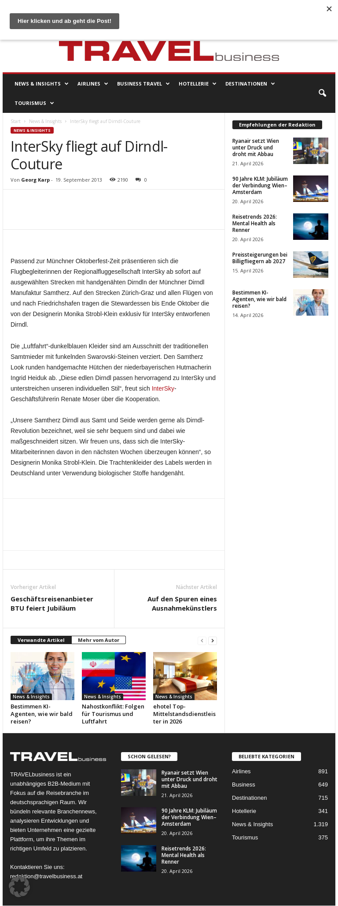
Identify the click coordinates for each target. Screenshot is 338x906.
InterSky (163, 388)
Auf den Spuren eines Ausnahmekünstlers (182, 603)
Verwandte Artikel (41, 640)
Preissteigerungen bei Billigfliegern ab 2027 (259, 258)
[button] (322, 93)
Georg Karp (35, 179)
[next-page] (212, 640)
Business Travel (143, 83)
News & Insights (42, 83)
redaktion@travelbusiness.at (46, 876)
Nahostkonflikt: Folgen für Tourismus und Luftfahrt (113, 713)
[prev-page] (202, 640)
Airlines (92, 83)
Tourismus (34, 103)
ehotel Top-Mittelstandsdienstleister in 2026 (184, 713)
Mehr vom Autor (98, 640)
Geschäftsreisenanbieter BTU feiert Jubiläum (52, 603)
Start (16, 121)
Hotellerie (198, 83)
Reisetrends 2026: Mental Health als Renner (254, 223)
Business (243, 784)
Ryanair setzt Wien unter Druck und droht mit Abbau (255, 147)
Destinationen (250, 83)
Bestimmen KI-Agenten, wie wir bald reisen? (42, 713)
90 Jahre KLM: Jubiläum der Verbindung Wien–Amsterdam (260, 185)
